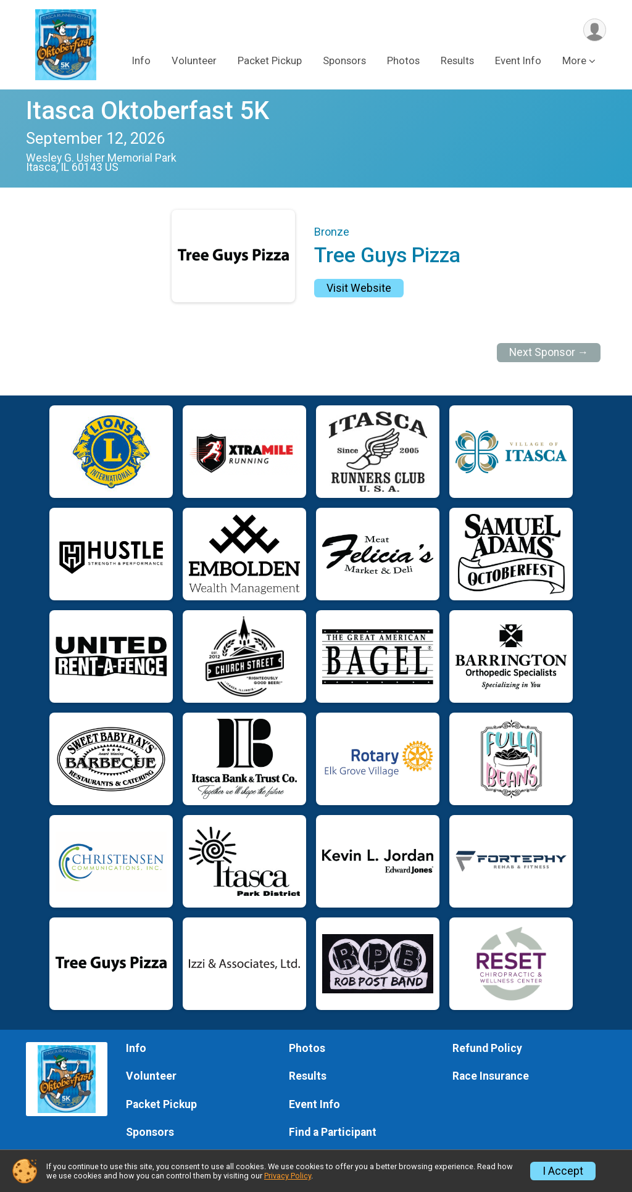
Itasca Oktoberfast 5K (147, 110)
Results (457, 61)
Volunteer (194, 61)
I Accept (563, 1171)
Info (141, 61)
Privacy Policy (287, 1175)
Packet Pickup (270, 61)
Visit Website (358, 288)
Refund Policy (487, 1048)
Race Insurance (490, 1076)
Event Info (518, 61)
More (574, 61)
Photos (403, 61)
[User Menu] (594, 30)
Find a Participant (332, 1132)
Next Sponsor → (549, 352)
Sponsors (344, 61)
